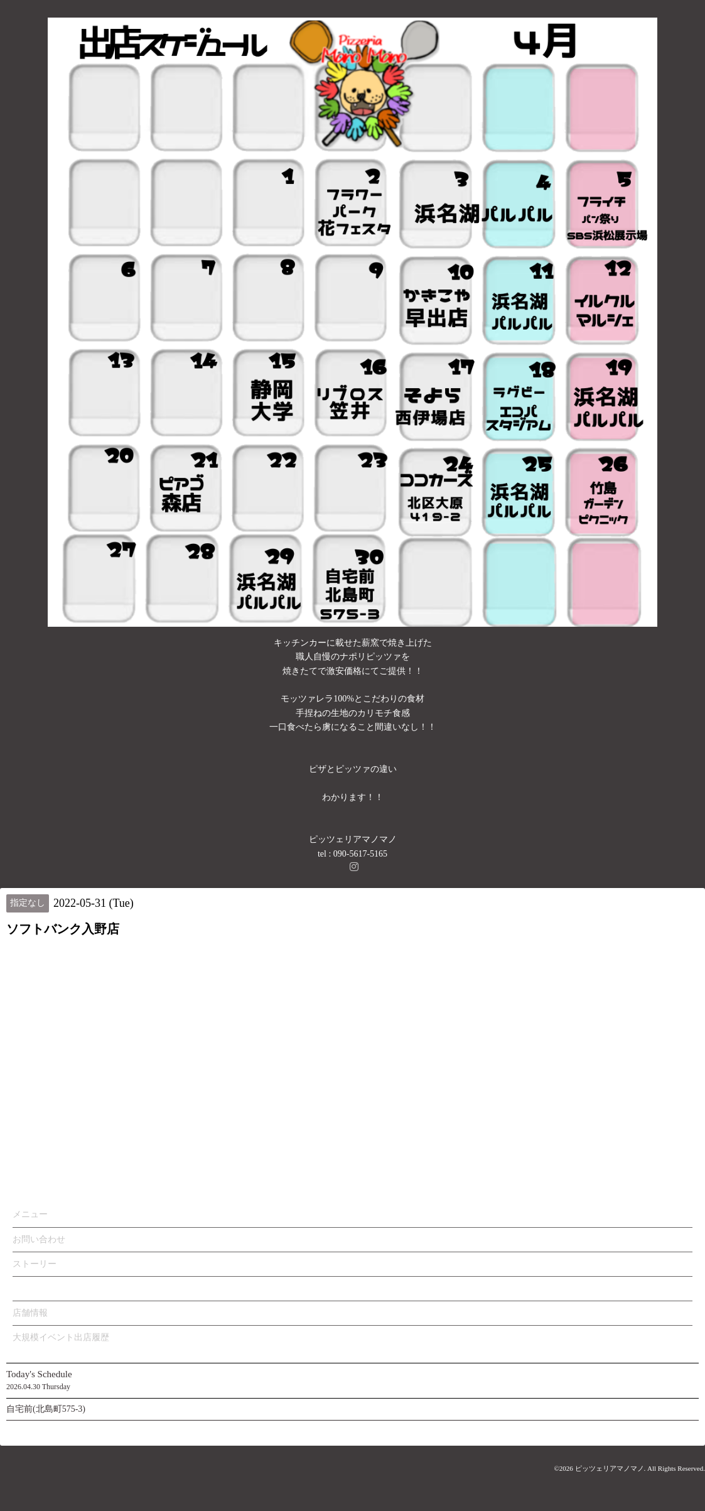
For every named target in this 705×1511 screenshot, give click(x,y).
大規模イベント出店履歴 (61, 1337)
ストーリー (35, 1264)
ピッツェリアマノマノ (609, 1468)
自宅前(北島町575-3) (45, 1409)
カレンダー (35, 1288)
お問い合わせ (39, 1239)
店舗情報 (30, 1313)
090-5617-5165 (360, 853)
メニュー (30, 1214)
